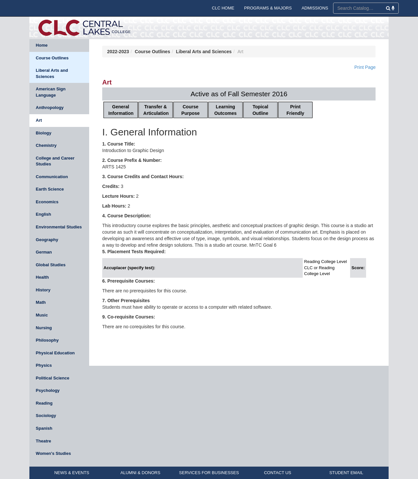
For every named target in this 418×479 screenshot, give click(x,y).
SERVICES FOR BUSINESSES (209, 472)
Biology (44, 133)
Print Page (365, 67)
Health (42, 277)
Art (39, 120)
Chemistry (46, 145)
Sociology (46, 415)
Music (42, 315)
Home (42, 45)
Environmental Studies (59, 226)
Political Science (53, 378)
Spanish (44, 428)
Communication (52, 176)
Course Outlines (52, 57)
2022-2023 (118, 51)
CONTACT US (277, 472)
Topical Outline (260, 110)
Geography (47, 239)
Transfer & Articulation (156, 110)
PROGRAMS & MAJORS (268, 8)
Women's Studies (53, 453)
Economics (47, 201)
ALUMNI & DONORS (140, 472)
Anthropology (50, 107)
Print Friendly (295, 110)
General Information (121, 110)
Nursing (44, 327)
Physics (44, 365)
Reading (44, 403)
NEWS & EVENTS (71, 472)
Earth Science (50, 189)
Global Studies (51, 264)
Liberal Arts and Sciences (52, 73)
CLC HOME (223, 8)
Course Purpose (190, 110)
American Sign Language (51, 92)
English (43, 214)
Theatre (43, 441)
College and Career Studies (55, 161)
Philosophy (47, 340)
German (44, 252)
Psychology (48, 390)
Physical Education (55, 352)
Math (41, 302)
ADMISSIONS (314, 8)
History (43, 289)
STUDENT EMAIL (346, 472)
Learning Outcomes (225, 110)
